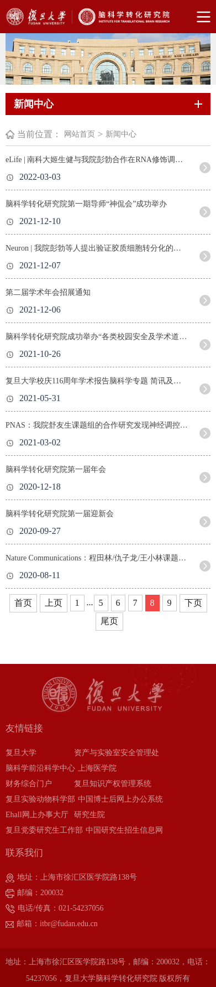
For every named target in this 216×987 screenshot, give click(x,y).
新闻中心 (121, 134)
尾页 (109, 621)
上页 (53, 602)
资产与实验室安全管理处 (116, 753)
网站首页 (79, 134)
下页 (193, 602)
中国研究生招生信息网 (124, 830)
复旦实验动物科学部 (40, 799)
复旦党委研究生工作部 (44, 830)
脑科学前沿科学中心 (40, 768)
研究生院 (89, 815)
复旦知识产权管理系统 (112, 784)
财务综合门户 (29, 784)
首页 (23, 602)
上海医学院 (97, 768)
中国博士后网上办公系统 (120, 799)
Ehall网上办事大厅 (37, 815)
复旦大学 (21, 753)
